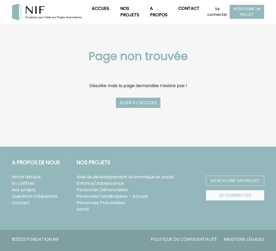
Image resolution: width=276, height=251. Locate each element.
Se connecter (217, 11)
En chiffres (23, 183)
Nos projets (129, 11)
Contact (188, 8)
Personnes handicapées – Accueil (112, 196)
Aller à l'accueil (138, 103)
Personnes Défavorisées (102, 190)
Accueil (100, 8)
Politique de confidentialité (184, 239)
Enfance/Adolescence (100, 183)
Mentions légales (244, 239)
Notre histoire (26, 177)
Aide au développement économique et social (125, 177)
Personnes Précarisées (101, 203)
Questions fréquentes (34, 196)
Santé (83, 209)
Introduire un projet (246, 11)
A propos (158, 11)
